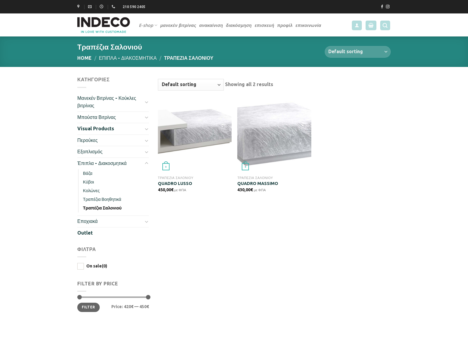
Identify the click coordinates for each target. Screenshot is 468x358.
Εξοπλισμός (89, 151)
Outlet (85, 232)
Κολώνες (91, 190)
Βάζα (88, 173)
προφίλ (285, 25)
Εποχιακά (87, 221)
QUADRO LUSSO (175, 183)
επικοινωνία (308, 25)
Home (84, 58)
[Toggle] (146, 101)
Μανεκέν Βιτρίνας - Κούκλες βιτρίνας (106, 101)
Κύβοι (88, 182)
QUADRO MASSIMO (257, 183)
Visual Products (95, 128)
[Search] (385, 25)
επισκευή (264, 25)
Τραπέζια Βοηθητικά (102, 199)
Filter (88, 307)
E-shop (148, 25)
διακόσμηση (239, 25)
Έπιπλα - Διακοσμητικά (128, 58)
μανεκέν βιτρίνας (178, 25)
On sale (96, 266)
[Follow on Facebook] (382, 7)
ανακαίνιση (211, 25)
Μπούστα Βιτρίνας (96, 117)
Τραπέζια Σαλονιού (102, 208)
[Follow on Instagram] (388, 7)
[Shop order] (358, 52)
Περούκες (87, 140)
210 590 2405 (134, 7)
